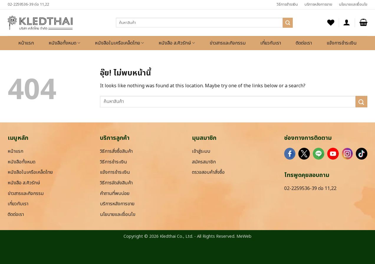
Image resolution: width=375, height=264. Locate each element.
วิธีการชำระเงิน (287, 4)
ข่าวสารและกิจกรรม (228, 43)
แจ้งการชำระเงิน (342, 43)
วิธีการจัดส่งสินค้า (116, 182)
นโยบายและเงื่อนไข (353, 4)
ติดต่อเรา (304, 43)
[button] (346, 22)
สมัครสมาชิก (204, 161)
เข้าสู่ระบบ (201, 151)
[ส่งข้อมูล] (288, 23)
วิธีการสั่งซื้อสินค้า (116, 151)
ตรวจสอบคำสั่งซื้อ (208, 172)
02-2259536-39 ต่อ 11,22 (28, 4)
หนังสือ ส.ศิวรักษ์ (177, 43)
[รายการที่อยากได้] (330, 22)
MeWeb (243, 236)
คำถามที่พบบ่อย (114, 193)
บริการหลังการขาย (318, 4)
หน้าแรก (26, 43)
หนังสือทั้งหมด (64, 43)
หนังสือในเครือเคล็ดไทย (119, 43)
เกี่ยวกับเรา (270, 43)
